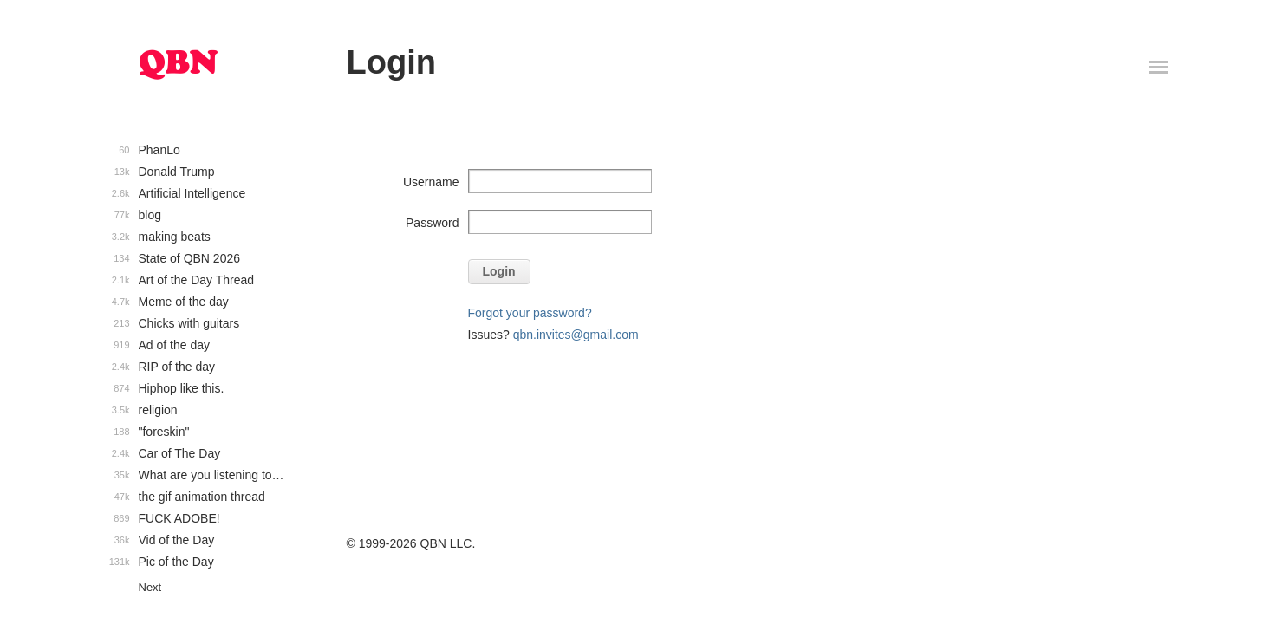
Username (431, 182)
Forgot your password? (530, 313)
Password (432, 223)
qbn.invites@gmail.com (576, 334)
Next (150, 587)
